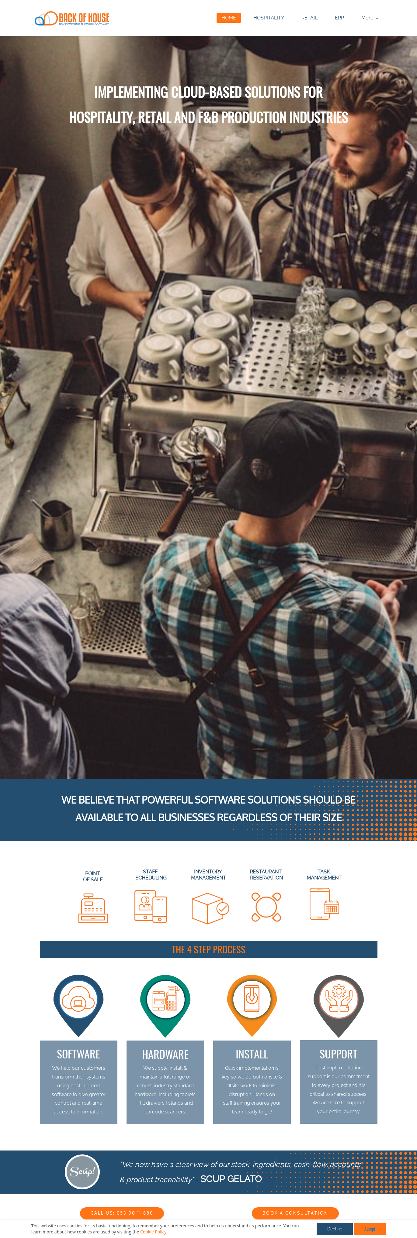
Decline (334, 1228)
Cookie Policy (153, 1232)
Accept (369, 1229)
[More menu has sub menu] (364, 18)
